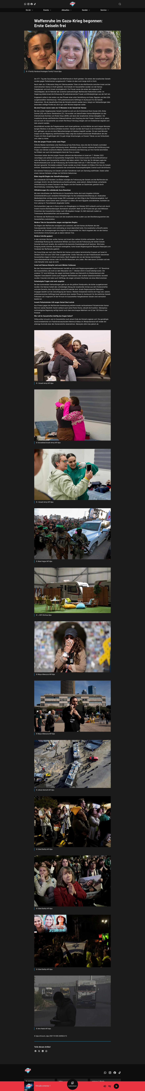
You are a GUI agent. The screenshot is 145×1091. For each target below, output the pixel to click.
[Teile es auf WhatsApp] (46, 1051)
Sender (86, 10)
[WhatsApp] (25, 4)
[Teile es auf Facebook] (35, 1051)
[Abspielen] (116, 1086)
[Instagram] (28, 4)
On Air (30, 10)
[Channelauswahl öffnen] (120, 4)
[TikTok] (35, 4)
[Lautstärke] (104, 1086)
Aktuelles (67, 10)
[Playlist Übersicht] (109, 1086)
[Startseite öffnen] (72, 4)
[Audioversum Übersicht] (72, 1084)
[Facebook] (32, 4)
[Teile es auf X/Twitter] (39, 1051)
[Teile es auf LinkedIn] (42, 1051)
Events (47, 10)
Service (104, 10)
